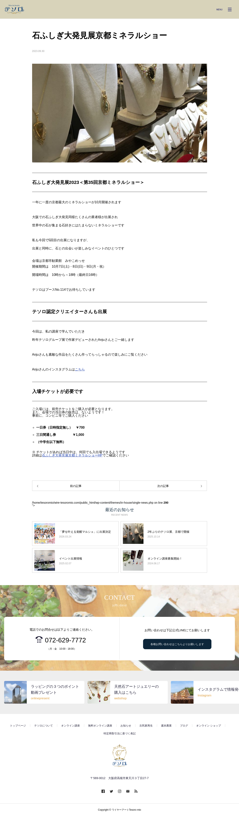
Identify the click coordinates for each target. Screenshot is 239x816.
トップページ (18, 725)
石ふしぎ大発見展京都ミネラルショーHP (72, 455)
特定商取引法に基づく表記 (120, 733)
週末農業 (166, 725)
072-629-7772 (65, 640)
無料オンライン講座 (100, 725)
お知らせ (125, 725)
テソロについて (43, 725)
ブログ (184, 725)
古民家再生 (146, 725)
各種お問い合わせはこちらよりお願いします (177, 644)
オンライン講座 (70, 725)
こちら (80, 369)
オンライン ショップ (208, 725)
